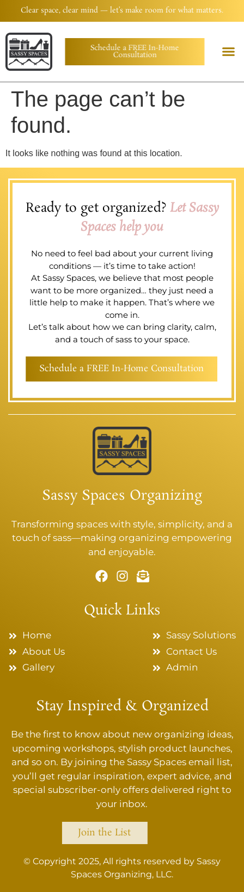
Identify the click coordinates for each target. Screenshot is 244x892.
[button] (228, 51)
